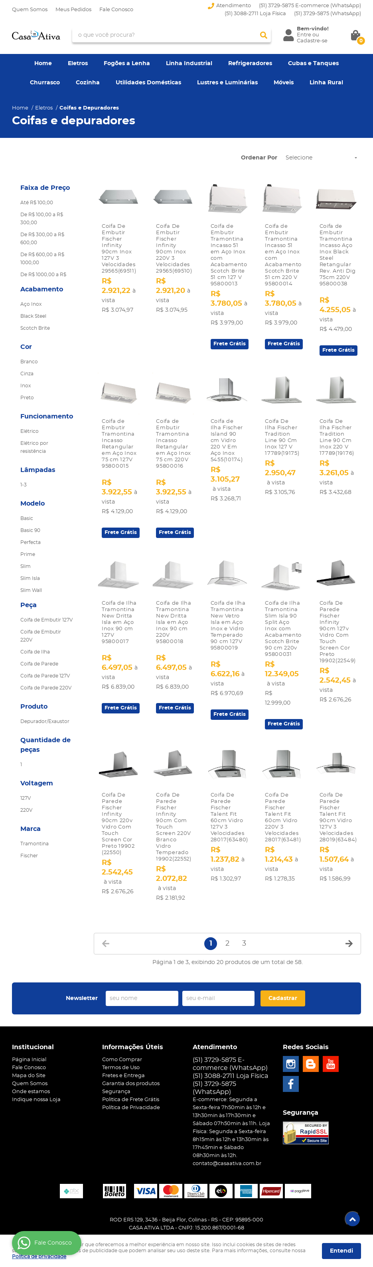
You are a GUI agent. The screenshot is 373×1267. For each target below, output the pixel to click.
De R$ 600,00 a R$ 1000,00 (42, 258)
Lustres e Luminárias (227, 83)
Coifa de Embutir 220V (40, 636)
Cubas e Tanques (313, 63)
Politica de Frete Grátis (130, 1089)
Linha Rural (326, 83)
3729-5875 (327, 13)
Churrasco (45, 83)
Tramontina (34, 843)
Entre (304, 35)
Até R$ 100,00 (36, 202)
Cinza (27, 373)
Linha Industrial (189, 63)
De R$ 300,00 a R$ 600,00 (42, 238)
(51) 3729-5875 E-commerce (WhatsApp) (310, 5)
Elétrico (29, 431)
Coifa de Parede (39, 663)
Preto (27, 397)
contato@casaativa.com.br (227, 1153)
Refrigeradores (250, 63)
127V (25, 798)
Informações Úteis (132, 1037)
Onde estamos (31, 1081)
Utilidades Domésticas (148, 83)
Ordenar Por (259, 158)
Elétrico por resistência (34, 447)
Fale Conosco (116, 9)
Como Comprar (122, 1049)
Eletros (78, 63)
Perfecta (30, 542)
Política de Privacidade (131, 1097)
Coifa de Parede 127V (45, 675)
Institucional (33, 1037)
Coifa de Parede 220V (45, 687)
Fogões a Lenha (127, 63)
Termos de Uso (121, 1057)
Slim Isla (30, 578)
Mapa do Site (28, 1065)
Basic (26, 518)
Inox (25, 385)
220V (26, 810)
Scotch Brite (35, 328)
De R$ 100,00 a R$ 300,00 (41, 218)
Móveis (284, 83)
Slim (25, 566)
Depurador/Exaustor (44, 721)
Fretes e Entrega (123, 1065)
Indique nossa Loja (36, 1089)
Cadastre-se (312, 41)
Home (43, 63)
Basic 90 (30, 530)
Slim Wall (31, 590)
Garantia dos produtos (131, 1073)
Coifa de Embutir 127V (46, 620)
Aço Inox (30, 304)
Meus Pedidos (73, 9)
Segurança (116, 1081)
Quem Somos (29, 9)
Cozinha (88, 83)
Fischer (29, 855)
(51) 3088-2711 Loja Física (255, 13)
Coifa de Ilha (35, 651)
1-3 (23, 484)
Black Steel (33, 316)
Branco (29, 361)
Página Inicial (29, 1049)
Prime (27, 554)
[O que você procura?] (264, 35)
